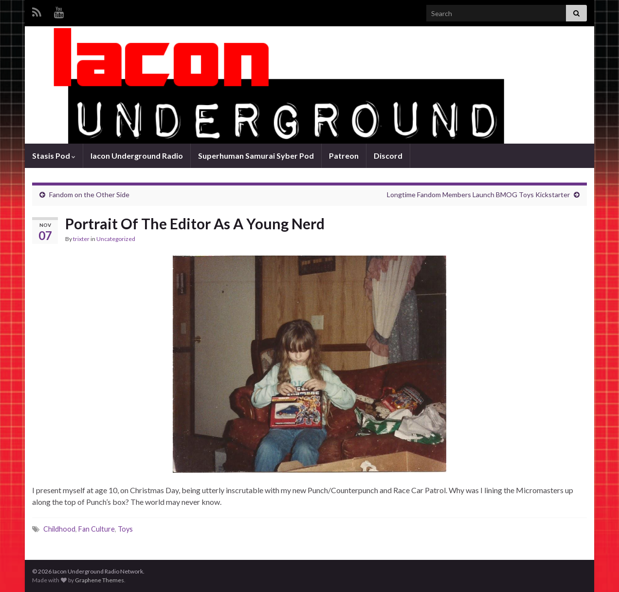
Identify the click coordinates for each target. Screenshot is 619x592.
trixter (81, 238)
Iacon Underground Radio (137, 155)
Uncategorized (115, 238)
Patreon (344, 155)
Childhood (59, 529)
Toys (125, 529)
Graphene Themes (99, 580)
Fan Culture (96, 529)
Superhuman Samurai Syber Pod (256, 155)
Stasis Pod (53, 155)
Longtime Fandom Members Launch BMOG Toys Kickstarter (478, 194)
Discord (388, 155)
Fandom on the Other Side (89, 194)
